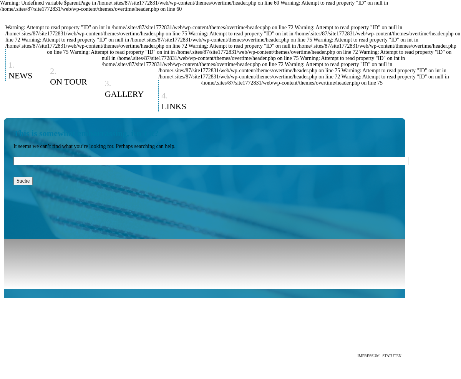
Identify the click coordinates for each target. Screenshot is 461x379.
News (20, 75)
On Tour (68, 81)
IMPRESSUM (368, 356)
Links (173, 106)
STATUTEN (391, 356)
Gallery (124, 94)
